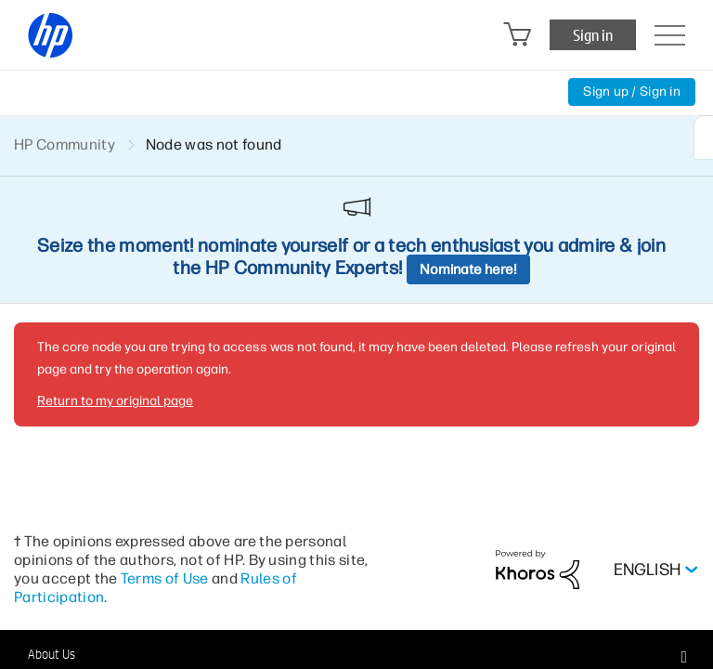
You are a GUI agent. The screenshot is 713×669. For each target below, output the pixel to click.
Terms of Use (165, 578)
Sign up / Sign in (632, 91)
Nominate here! (468, 269)
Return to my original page (115, 401)
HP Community (64, 144)
